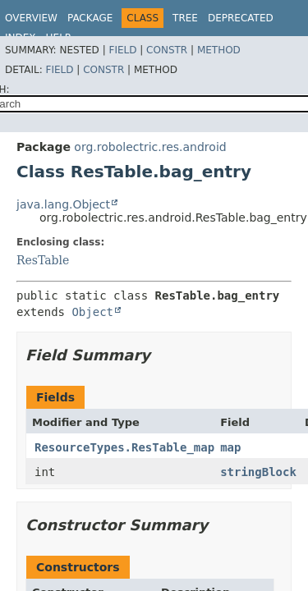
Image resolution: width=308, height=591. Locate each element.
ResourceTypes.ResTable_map (124, 447)
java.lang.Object (63, 204)
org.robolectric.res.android (150, 146)
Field (122, 50)
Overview (31, 18)
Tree (185, 18)
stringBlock (258, 472)
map (230, 447)
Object (92, 311)
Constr (166, 50)
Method (219, 50)
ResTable (42, 260)
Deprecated (241, 18)
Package (90, 18)
